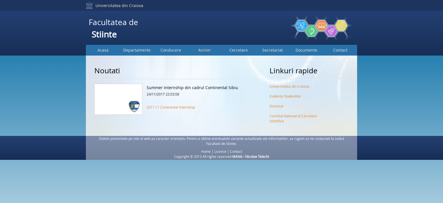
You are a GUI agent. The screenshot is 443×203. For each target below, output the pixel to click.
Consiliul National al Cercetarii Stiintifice (293, 117)
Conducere (170, 50)
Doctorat (276, 106)
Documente (306, 50)
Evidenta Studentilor (285, 96)
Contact (340, 50)
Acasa (102, 50)
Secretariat (272, 50)
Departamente (137, 50)
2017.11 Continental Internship (171, 107)
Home (206, 151)
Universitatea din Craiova (119, 5)
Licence (220, 151)
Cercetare (238, 50)
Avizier (204, 50)
